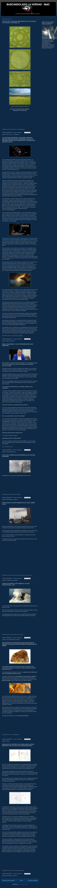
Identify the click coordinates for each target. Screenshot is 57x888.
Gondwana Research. (24, 715)
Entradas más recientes (8, 880)
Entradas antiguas (33, 880)
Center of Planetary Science (28, 851)
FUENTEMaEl (7, 446)
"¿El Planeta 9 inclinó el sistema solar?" (11, 238)
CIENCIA (8, 741)
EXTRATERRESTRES (11, 451)
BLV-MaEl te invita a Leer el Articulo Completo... (12, 335)
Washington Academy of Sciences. (17, 772)
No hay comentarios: (17, 132)
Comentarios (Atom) (23, 884)
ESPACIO (15, 875)
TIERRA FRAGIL (9, 499)
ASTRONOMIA (9, 875)
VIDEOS (15, 499)
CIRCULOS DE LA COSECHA (12, 134)
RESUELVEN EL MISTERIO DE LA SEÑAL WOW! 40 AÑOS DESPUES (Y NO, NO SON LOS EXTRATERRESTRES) (18, 745)
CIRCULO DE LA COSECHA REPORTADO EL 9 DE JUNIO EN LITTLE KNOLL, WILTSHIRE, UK (19, 22)
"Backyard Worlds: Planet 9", (22, 162)
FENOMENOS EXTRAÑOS (12, 580)
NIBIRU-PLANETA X (10, 340)
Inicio (21, 880)
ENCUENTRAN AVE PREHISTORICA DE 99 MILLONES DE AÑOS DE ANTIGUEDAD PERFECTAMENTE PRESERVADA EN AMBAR (19, 644)
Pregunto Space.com (24, 238)
